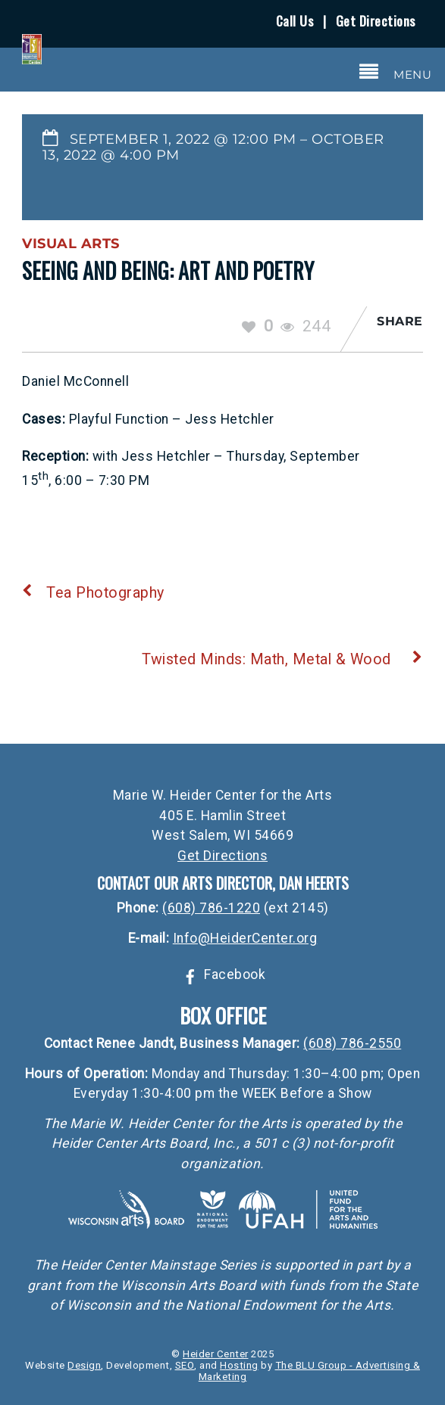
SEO (185, 1365)
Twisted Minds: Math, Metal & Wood (282, 659)
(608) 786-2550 (352, 1043)
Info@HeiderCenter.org (245, 938)
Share (400, 321)
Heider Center (216, 1354)
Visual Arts (71, 243)
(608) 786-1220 (211, 907)
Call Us (295, 20)
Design (84, 1365)
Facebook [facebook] (223, 974)
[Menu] (395, 72)
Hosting (239, 1365)
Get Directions (375, 20)
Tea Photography (93, 592)
